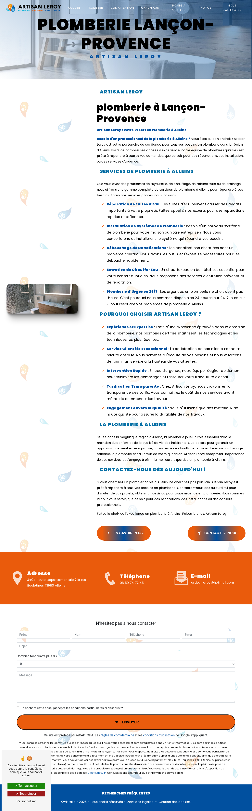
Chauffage (150, 8)
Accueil (74, 8)
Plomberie (96, 8)
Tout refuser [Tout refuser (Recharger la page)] (26, 793)
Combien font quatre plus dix (37, 643)
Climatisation (122, 8)
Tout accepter (26, 785)
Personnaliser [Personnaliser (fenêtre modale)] (26, 801)
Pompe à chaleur (178, 8)
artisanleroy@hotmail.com (212, 570)
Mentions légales (139, 802)
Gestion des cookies (175, 802)
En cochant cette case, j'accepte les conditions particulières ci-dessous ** (72, 695)
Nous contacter (231, 8)
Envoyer (130, 709)
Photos (205, 8)
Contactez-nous (216, 533)
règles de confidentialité (117, 722)
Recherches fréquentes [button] (126, 793)
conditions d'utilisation (159, 722)
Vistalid (70, 802)
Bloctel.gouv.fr (97, 760)
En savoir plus (124, 533)
